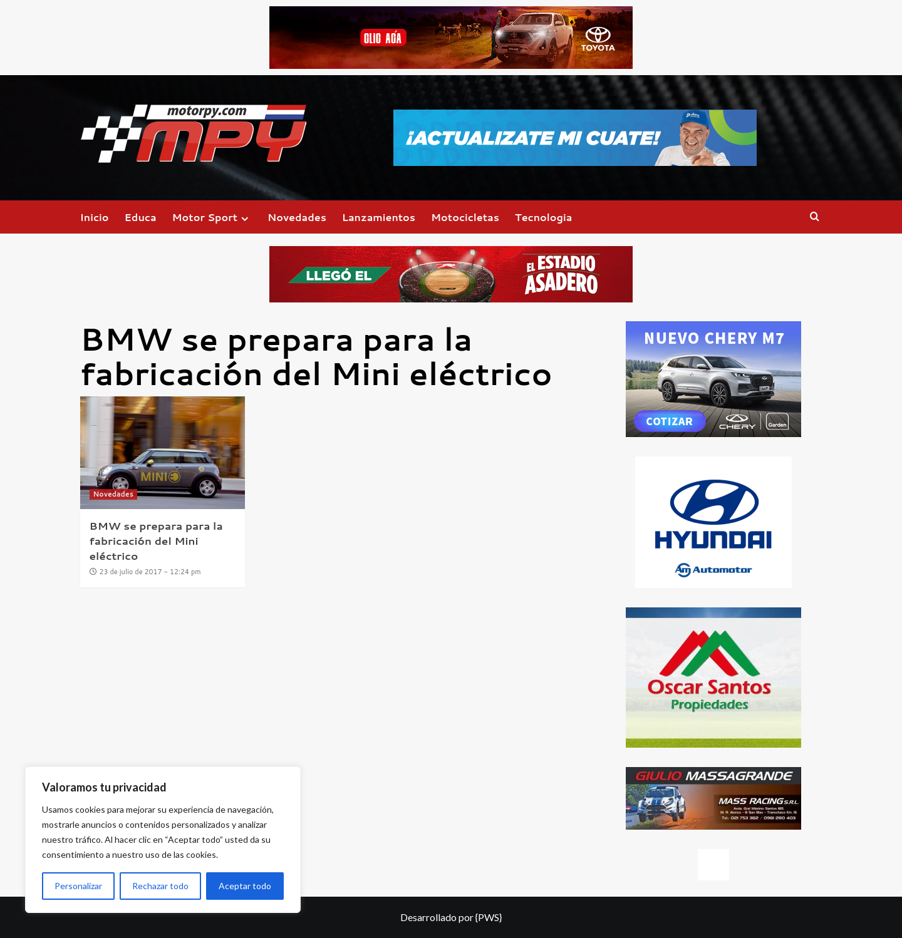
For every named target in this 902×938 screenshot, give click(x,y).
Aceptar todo (245, 885)
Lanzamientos (378, 217)
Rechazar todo (160, 885)
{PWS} (488, 917)
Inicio (94, 217)
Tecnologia (543, 217)
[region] (163, 839)
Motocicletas (465, 217)
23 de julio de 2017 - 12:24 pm (150, 572)
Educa (141, 217)
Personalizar (78, 885)
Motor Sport (212, 217)
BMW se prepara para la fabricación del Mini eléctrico (156, 540)
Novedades (296, 217)
